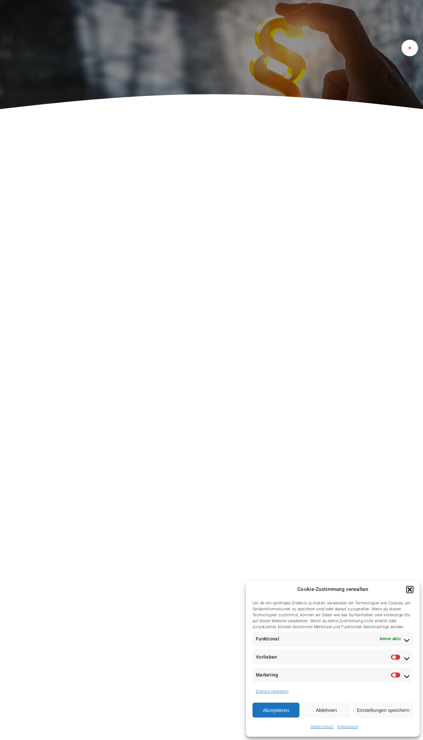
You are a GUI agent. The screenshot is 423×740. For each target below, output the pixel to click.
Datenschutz (322, 726)
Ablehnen (326, 710)
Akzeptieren (276, 710)
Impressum (347, 726)
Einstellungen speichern (383, 710)
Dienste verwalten (272, 691)
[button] (409, 589)
